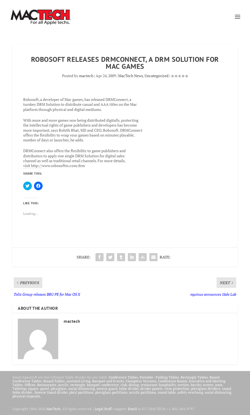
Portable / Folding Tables (159, 377)
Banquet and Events (108, 381)
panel (44, 388)
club (124, 384)
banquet (93, 384)
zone (218, 384)
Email (132, 408)
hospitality (167, 384)
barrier (196, 384)
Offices (30, 384)
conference (110, 384)
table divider (129, 388)
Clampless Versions (141, 381)
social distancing (81, 388)
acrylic (63, 384)
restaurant (149, 384)
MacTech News (130, 75)
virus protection (176, 388)
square (33, 388)
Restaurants (46, 384)
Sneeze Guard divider (51, 392)
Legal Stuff (103, 408)
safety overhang (190, 392)
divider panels (151, 388)
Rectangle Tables (194, 377)
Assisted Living (78, 381)
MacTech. (53, 408)
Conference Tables (123, 377)
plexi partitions (81, 392)
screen (208, 384)
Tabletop (19, 388)
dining (134, 384)
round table (167, 392)
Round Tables (54, 381)
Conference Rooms (172, 381)
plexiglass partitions (111, 392)
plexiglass (59, 388)
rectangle (77, 384)
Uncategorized (157, 75)
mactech (86, 75)
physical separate (26, 396)
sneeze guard (107, 388)
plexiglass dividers (205, 388)
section (183, 384)
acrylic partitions (142, 392)
